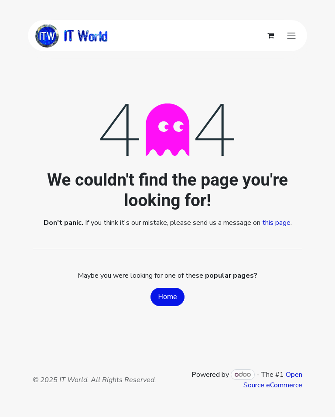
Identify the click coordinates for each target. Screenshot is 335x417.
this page (276, 222)
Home (167, 297)
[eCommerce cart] (270, 35)
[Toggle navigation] (291, 36)
